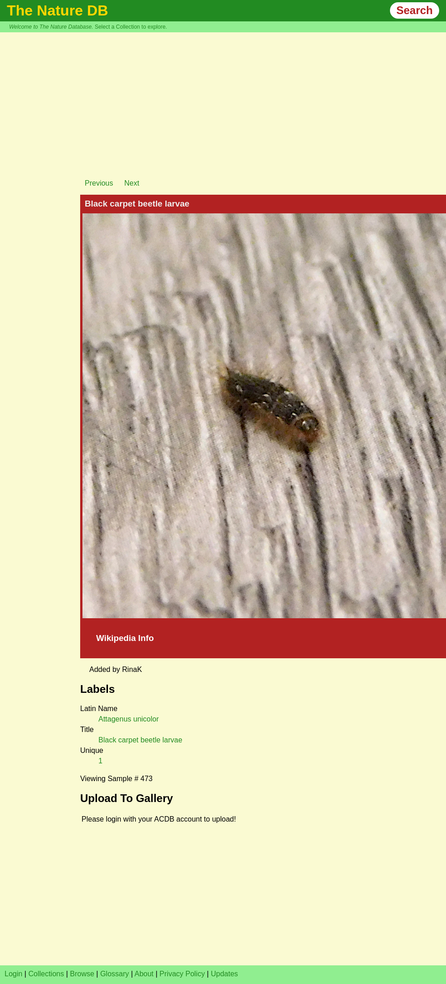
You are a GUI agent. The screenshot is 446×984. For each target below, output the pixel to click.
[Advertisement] (223, 100)
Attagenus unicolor (128, 719)
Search (414, 10)
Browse (82, 974)
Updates (224, 974)
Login (13, 974)
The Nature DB (57, 10)
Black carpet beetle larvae (140, 740)
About (144, 974)
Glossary (114, 974)
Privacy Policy (182, 974)
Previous (99, 183)
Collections (46, 974)
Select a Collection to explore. (131, 27)
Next (131, 183)
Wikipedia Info (125, 638)
